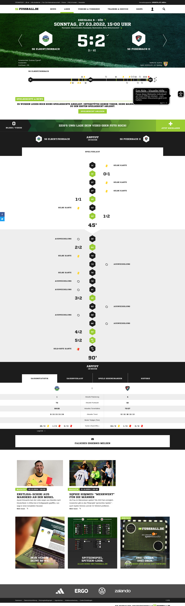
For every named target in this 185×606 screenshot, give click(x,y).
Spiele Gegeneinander (110, 378)
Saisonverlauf (75, 378)
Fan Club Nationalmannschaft (51, 2)
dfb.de (27, 2)
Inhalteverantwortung (71, 600)
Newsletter (82, 2)
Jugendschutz (59, 600)
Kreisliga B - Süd (92, 20)
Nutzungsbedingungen (45, 600)
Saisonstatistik (39, 378)
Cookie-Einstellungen (86, 600)
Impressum (18, 600)
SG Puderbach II (138, 49)
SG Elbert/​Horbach (46, 49)
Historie (145, 378)
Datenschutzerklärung (30, 600)
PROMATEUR (19, 2)
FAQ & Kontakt (72, 2)
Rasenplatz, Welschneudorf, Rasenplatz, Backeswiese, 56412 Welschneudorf (92, 28)
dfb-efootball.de (35, 2)
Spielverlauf (92, 152)
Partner (64, 2)
